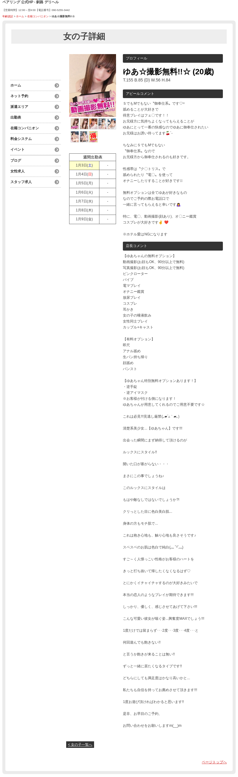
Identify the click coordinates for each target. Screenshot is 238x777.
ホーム (20, 16)
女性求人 (17, 171)
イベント (17, 149)
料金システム (21, 139)
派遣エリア (19, 107)
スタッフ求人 (21, 182)
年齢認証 (7, 16)
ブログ (15, 160)
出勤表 (15, 117)
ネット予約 (19, 96)
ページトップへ (214, 762)
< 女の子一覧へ (80, 745)
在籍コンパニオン (38, 16)
